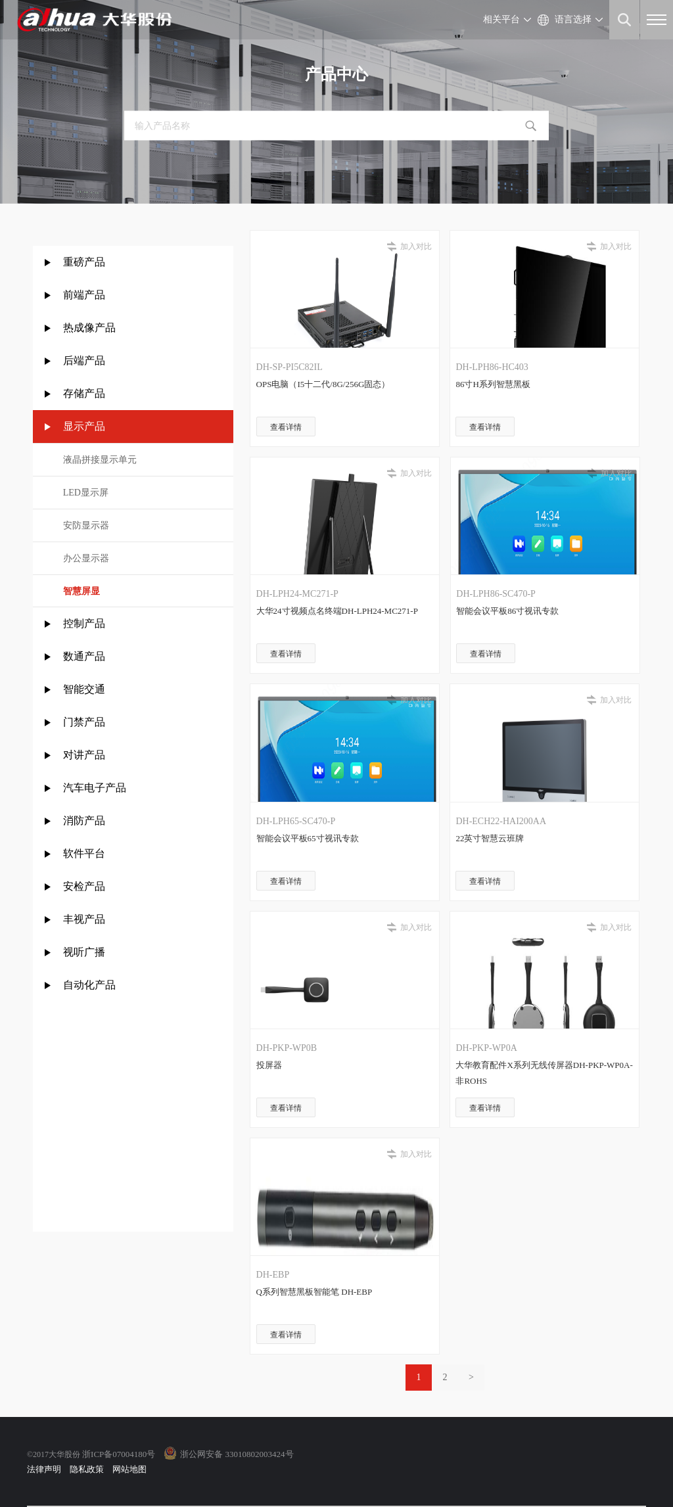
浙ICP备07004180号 (118, 1454)
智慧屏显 (81, 591)
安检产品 (84, 886)
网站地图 (129, 1469)
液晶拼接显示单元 (100, 460)
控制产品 (85, 623)
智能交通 (84, 689)
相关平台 (501, 19)
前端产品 (84, 294)
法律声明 (44, 1469)
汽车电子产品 (94, 787)
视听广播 (84, 952)
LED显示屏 (85, 493)
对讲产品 (84, 754)
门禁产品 (84, 722)
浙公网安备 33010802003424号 (236, 1454)
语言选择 (573, 19)
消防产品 (84, 820)
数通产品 (84, 656)
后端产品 (84, 360)
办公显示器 (86, 558)
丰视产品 (84, 919)
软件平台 (84, 853)
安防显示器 (86, 525)
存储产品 (84, 393)
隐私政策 (87, 1469)
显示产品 (84, 426)
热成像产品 (89, 327)
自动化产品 (89, 984)
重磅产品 (84, 261)
